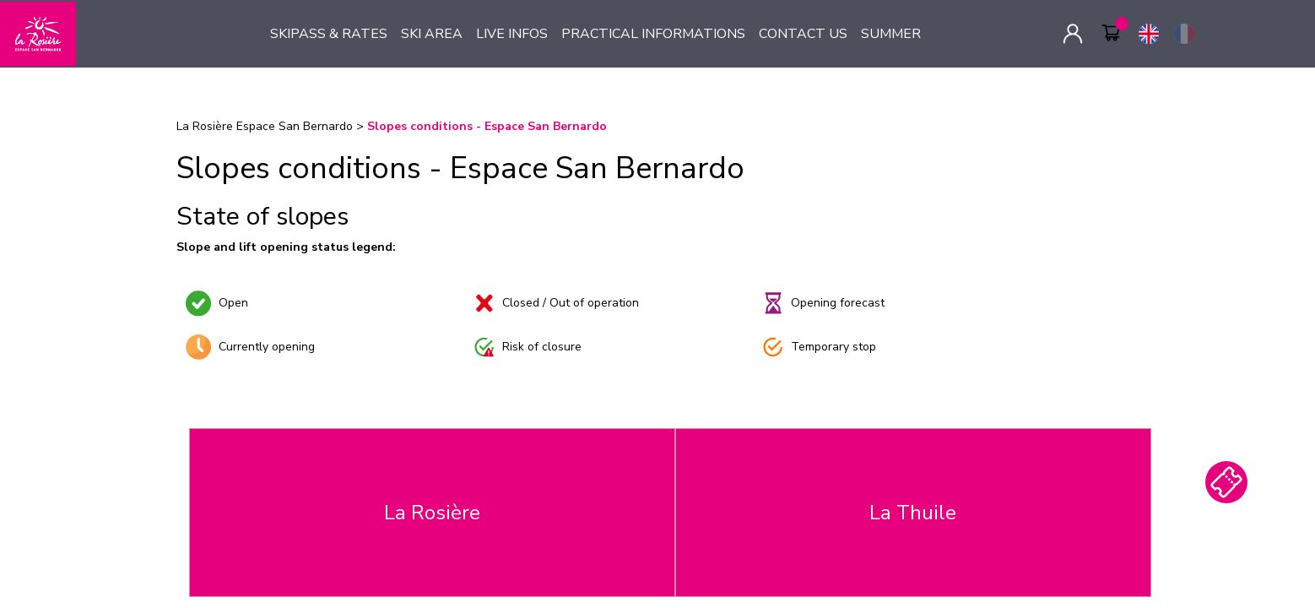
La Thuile (912, 512)
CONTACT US (803, 33)
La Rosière (432, 512)
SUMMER (891, 33)
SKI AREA (432, 33)
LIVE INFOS (512, 33)
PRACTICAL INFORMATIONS (653, 33)
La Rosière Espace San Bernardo (264, 126)
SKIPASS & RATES (328, 33)
